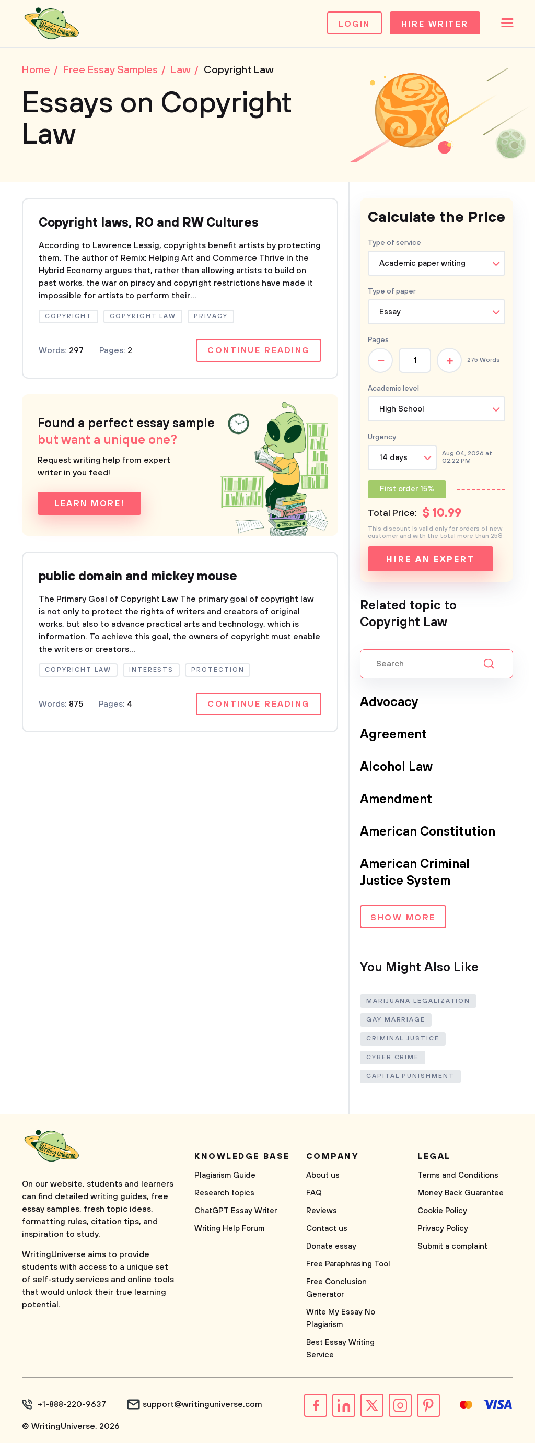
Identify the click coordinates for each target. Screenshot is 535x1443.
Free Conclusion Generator (336, 1288)
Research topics (224, 1193)
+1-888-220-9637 (72, 1404)
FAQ (314, 1193)
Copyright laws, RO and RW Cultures (149, 223)
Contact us (326, 1229)
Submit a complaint (452, 1246)
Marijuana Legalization (418, 1001)
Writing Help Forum (229, 1229)
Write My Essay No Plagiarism (340, 1318)
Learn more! (89, 503)
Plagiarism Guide (224, 1175)
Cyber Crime (392, 1057)
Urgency (382, 437)
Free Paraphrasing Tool (348, 1264)
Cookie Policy (442, 1211)
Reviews (321, 1211)
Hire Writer (435, 24)
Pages (378, 340)
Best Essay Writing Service (340, 1349)
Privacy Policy (442, 1229)
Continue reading (258, 350)
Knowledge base (242, 1156)
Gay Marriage (395, 1020)
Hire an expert (430, 559)
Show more (403, 917)
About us (323, 1175)
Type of (392, 291)
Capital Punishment (410, 1076)
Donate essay (331, 1246)
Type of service (394, 243)
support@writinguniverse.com (202, 1404)
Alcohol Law (396, 767)
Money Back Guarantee (460, 1193)
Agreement (393, 735)
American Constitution (427, 832)
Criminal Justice (402, 1038)
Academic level (393, 388)
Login (354, 24)
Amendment (396, 799)
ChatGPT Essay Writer (235, 1211)
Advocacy (389, 702)
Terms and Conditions (457, 1175)
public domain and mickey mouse (138, 576)
